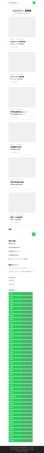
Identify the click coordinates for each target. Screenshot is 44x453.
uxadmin (12, 39)
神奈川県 (12, 403)
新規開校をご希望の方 (14, 268)
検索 (10, 229)
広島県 (11, 367)
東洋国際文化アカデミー (15, 251)
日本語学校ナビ (13, 3)
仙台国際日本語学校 (14, 255)
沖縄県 (11, 389)
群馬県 (11, 418)
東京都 (11, 381)
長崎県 (11, 425)
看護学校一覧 (12, 243)
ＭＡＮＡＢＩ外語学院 (17, 77)
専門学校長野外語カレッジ (18, 112)
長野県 (11, 429)
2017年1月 (11, 280)
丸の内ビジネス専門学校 (17, 42)
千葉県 (11, 312)
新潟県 (11, 378)
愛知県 (11, 374)
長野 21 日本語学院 (16, 217)
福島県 (11, 414)
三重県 (11, 293)
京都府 (11, 297)
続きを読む (14, 47)
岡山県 (11, 359)
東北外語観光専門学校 (14, 247)
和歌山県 (12, 315)
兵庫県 (11, 304)
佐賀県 (11, 301)
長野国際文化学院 (15, 147)
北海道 (11, 308)
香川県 (11, 436)
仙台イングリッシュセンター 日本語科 (18, 259)
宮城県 (11, 334)
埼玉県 (11, 319)
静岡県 (11, 433)
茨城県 (11, 422)
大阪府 (11, 326)
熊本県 (11, 392)
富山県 (11, 341)
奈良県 (11, 330)
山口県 (11, 345)
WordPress (25, 451)
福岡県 (11, 411)
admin (23, 268)
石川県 (11, 400)
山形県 (11, 348)
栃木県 (11, 385)
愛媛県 (11, 370)
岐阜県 (11, 356)
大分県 (11, 323)
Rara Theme (31, 449)
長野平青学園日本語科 (17, 182)
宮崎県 (11, 337)
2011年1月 (11, 284)
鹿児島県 (12, 440)
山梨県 (11, 352)
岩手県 (11, 363)
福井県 (11, 407)
